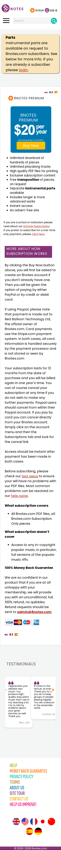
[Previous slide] (5, 689)
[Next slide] (53, 689)
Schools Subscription (36, 226)
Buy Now (31, 145)
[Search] (54, 21)
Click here (38, 234)
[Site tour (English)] (16, 821)
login (23, 69)
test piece (30, 476)
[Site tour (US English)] (25, 821)
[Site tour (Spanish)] (29, 831)
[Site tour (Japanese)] (43, 821)
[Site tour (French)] (34, 821)
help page (19, 495)
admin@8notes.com (34, 612)
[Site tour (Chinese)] (51, 821)
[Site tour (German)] (38, 831)
